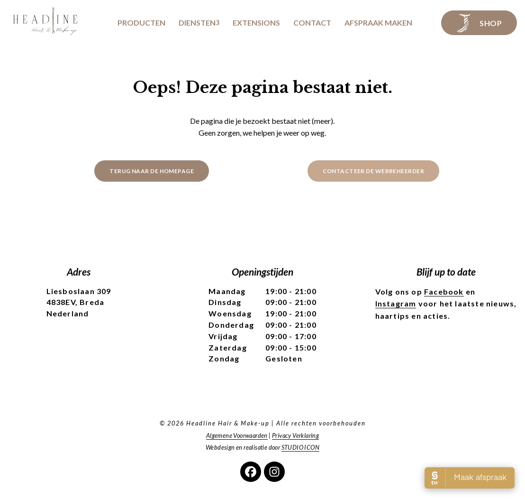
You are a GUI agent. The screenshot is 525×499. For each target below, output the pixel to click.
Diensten (197, 23)
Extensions (256, 23)
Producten (141, 23)
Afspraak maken (378, 23)
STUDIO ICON (300, 447)
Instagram (395, 303)
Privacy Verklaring (295, 435)
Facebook (444, 291)
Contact (312, 23)
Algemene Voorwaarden (237, 435)
